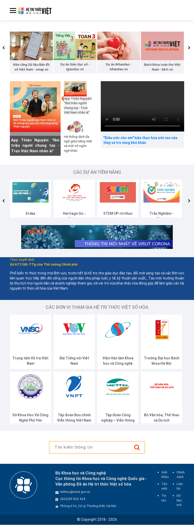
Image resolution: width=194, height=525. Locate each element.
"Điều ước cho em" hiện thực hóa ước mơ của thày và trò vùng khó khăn (140, 140)
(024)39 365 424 (72, 499)
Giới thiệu (165, 474)
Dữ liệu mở (179, 500)
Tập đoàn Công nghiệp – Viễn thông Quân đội (118, 420)
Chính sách (181, 474)
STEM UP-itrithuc (118, 213)
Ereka (30, 213)
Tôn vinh (164, 486)
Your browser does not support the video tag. (142, 106)
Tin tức (163, 498)
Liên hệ (180, 486)
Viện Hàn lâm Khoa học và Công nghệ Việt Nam (118, 363)
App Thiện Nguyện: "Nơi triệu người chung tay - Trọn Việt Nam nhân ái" (35, 146)
